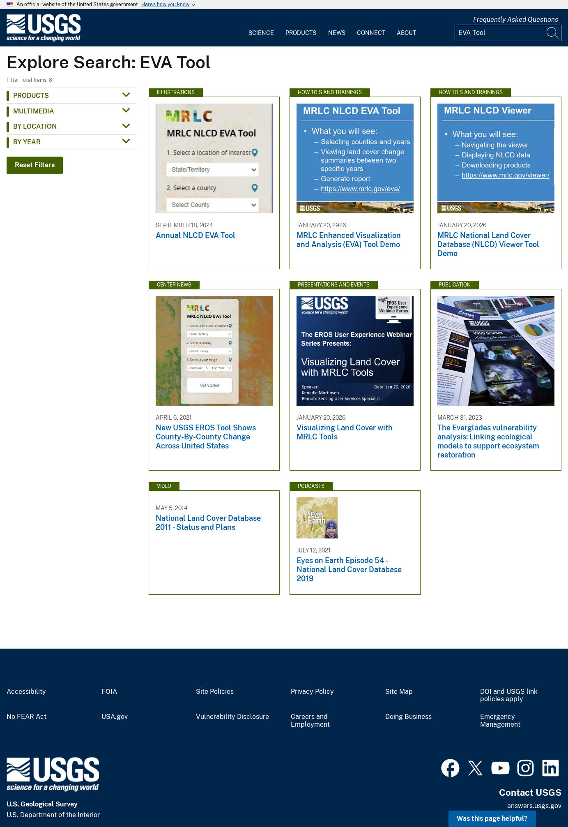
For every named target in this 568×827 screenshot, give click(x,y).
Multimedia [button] (33, 111)
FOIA (109, 691)
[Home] (43, 40)
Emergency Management (500, 720)
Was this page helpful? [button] (492, 818)
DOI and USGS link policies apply (509, 695)
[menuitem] (261, 28)
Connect (371, 33)
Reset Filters (35, 165)
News (336, 33)
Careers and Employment (310, 720)
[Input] (508, 33)
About (406, 33)
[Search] (553, 33)
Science (261, 33)
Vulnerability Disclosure (232, 717)
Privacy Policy (312, 691)
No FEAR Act (26, 717)
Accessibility (26, 691)
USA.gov (114, 717)
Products (300, 33)
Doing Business (408, 717)
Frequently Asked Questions (515, 19)
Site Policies (215, 691)
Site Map (399, 691)
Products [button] (31, 95)
